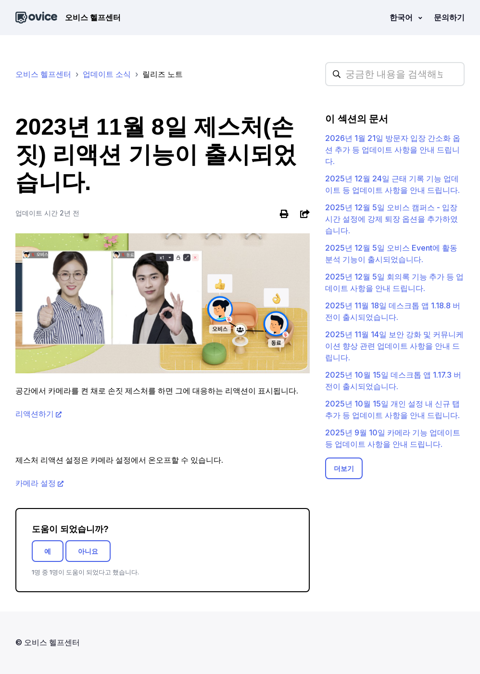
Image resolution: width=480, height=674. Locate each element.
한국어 (402, 17)
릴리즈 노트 (162, 74)
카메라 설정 (35, 483)
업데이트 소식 (107, 74)
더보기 (344, 468)
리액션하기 (34, 414)
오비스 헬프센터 (43, 74)
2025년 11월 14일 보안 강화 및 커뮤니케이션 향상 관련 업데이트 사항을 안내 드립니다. (394, 346)
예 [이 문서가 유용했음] (47, 551)
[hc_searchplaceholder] (395, 74)
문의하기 (449, 17)
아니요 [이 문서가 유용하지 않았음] (88, 551)
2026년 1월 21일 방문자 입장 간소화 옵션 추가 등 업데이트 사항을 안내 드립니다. (392, 149)
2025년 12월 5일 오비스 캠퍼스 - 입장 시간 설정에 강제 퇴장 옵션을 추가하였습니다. (391, 219)
